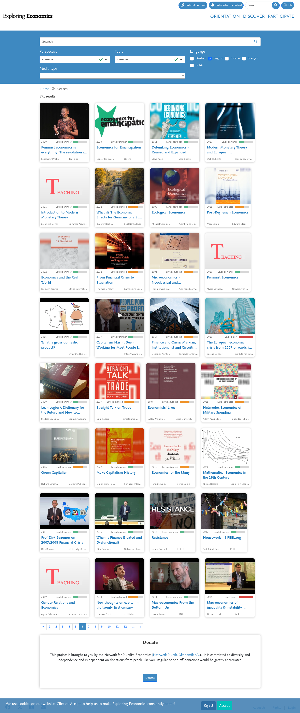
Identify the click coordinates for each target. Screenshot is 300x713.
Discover (254, 16)
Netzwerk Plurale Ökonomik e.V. (176, 655)
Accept (224, 706)
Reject (208, 706)
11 (117, 626)
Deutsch (201, 58)
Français (253, 58)
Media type (48, 69)
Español (236, 58)
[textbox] (112, 76)
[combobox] (112, 76)
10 (109, 626)
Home (45, 89)
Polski (199, 65)
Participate (281, 16)
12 (125, 626)
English (218, 58)
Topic (119, 52)
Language (197, 52)
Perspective (48, 52)
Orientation (225, 16)
